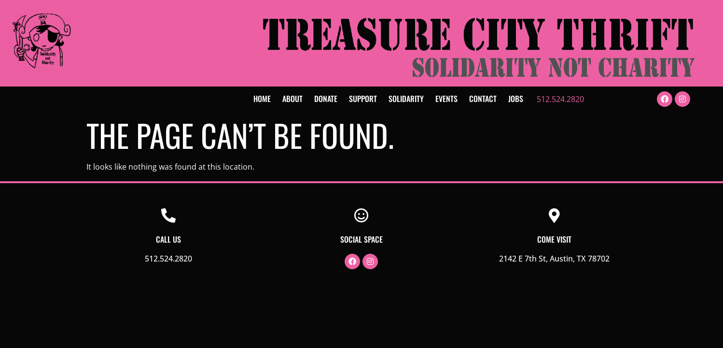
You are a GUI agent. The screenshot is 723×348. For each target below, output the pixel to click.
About (292, 98)
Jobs (515, 98)
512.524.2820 (560, 99)
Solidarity (406, 98)
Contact (483, 98)
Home (262, 98)
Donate (325, 98)
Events (446, 98)
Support (363, 98)
